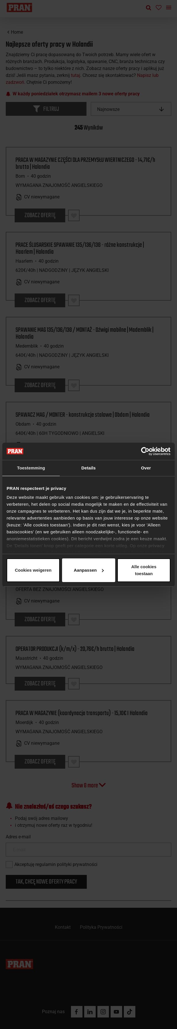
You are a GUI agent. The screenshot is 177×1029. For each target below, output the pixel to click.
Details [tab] (88, 467)
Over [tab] (146, 467)
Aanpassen (88, 570)
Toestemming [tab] (31, 467)
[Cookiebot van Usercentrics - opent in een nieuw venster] (145, 451)
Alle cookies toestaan (32, 570)
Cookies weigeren (142, 570)
